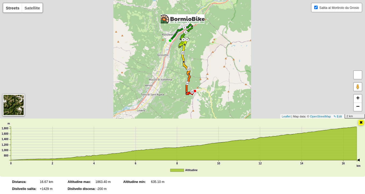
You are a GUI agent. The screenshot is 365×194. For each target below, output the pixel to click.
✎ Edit (338, 116)
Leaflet (286, 116)
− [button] (358, 107)
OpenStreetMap (320, 116)
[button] (358, 75)
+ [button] (358, 99)
